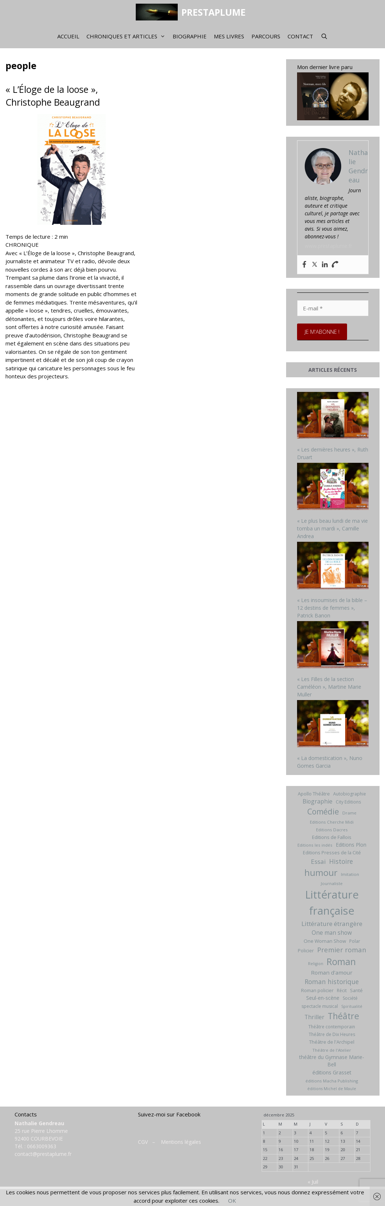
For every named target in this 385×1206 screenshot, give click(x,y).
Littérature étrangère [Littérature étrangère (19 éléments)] (331, 923)
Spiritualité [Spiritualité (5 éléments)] (351, 1006)
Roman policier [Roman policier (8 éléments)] (317, 990)
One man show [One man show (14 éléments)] (332, 933)
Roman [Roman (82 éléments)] (341, 962)
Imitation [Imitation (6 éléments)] (350, 874)
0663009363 (41, 1146)
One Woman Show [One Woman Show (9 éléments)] (325, 941)
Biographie (190, 36)
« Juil (313, 1181)
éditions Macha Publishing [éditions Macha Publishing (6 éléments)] (331, 1081)
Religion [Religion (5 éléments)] (315, 963)
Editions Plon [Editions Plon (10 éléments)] (351, 844)
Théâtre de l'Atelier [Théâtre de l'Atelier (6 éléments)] (331, 1050)
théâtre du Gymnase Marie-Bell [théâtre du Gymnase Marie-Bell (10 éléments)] (331, 1061)
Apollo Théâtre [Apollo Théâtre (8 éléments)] (314, 793)
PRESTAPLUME (213, 12)
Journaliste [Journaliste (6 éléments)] (332, 883)
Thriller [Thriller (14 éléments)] (314, 1017)
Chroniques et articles (127, 36)
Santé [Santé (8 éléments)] (356, 990)
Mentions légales (181, 1141)
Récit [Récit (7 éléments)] (342, 990)
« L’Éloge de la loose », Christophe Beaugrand (52, 95)
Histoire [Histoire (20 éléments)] (341, 861)
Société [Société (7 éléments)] (350, 998)
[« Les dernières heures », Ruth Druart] (333, 416)
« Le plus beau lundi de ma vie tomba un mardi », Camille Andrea (332, 528)
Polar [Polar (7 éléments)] (354, 941)
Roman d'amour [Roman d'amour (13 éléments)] (332, 972)
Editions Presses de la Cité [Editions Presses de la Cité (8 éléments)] (332, 852)
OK (232, 1200)
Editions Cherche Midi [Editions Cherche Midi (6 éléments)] (332, 822)
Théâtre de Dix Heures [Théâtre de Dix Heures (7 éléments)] (332, 1034)
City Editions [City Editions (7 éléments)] (348, 802)
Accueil (68, 36)
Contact (300, 36)
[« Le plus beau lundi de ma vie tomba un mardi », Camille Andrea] (333, 487)
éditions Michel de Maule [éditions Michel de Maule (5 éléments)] (331, 1088)
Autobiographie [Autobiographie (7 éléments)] (349, 794)
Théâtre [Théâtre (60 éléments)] (343, 1016)
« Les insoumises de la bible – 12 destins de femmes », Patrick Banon (332, 608)
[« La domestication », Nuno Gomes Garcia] (333, 724)
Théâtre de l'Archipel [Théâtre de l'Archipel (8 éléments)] (331, 1042)
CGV (143, 1141)
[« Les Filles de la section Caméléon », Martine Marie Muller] (333, 645)
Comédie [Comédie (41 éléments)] (323, 811)
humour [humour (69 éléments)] (321, 872)
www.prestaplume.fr (328, 245)
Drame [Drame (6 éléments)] (349, 813)
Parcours (265, 36)
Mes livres (229, 36)
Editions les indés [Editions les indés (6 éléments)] (314, 845)
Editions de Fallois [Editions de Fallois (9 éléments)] (331, 837)
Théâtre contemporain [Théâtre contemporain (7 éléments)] (331, 1027)
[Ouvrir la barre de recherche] (324, 36)
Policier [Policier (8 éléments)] (306, 950)
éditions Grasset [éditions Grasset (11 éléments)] (331, 1072)
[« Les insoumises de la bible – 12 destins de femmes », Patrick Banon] (333, 566)
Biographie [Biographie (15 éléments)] (317, 801)
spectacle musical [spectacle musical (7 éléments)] (319, 1006)
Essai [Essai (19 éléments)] (318, 861)
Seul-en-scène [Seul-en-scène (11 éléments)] (322, 997)
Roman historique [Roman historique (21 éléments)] (332, 981)
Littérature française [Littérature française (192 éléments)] (332, 902)
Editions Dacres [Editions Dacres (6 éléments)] (332, 829)
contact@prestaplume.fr (43, 1153)
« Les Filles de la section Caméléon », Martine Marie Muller (329, 687)
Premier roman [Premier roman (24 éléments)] (341, 949)
